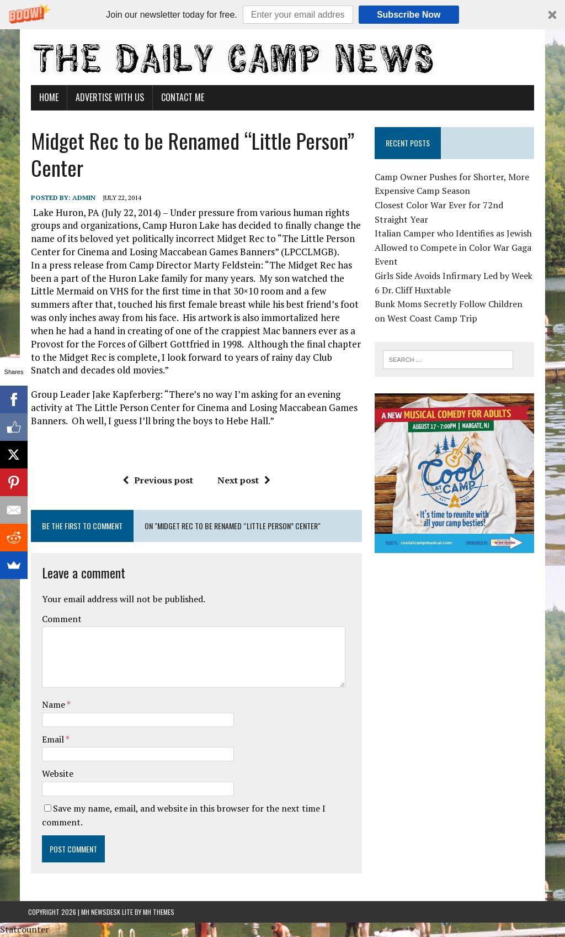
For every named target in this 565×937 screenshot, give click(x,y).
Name (51, 704)
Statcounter (24, 929)
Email (51, 739)
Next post (243, 480)
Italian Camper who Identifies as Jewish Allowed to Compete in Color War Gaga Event (454, 247)
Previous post (157, 480)
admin (81, 197)
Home (46, 97)
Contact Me (179, 97)
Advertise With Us (107, 97)
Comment (59, 619)
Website (55, 773)
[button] (282, 14)
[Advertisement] (458, 640)
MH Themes (158, 912)
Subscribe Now (409, 14)
